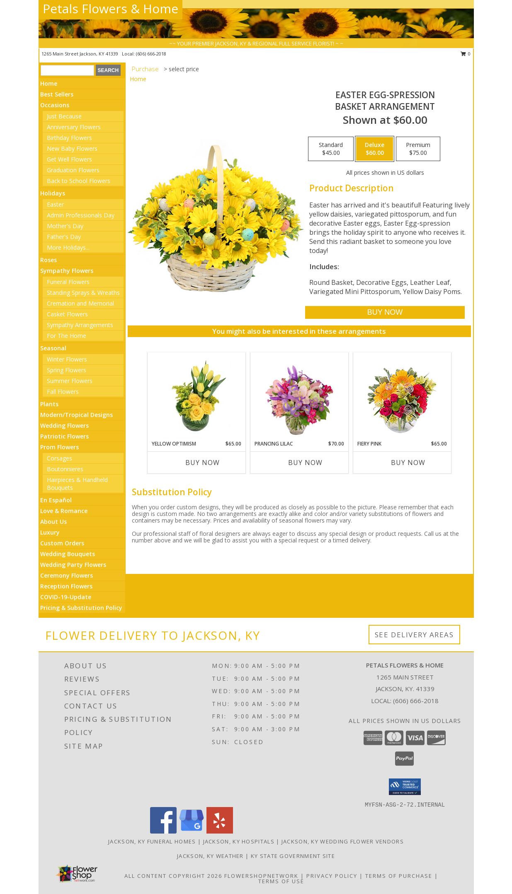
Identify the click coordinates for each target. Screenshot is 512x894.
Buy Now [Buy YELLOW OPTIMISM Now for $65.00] (202, 462)
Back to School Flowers (78, 181)
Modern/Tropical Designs (76, 415)
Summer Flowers (69, 381)
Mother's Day (65, 226)
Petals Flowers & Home (110, 8)
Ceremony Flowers (66, 575)
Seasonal (53, 348)
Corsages (59, 458)
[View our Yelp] (219, 831)
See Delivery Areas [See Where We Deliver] (414, 634)
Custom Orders (62, 543)
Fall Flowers (63, 391)
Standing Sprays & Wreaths (83, 292)
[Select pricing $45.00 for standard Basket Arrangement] (330, 149)
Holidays (52, 193)
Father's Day (64, 237)
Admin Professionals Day (80, 215)
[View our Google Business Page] (191, 831)
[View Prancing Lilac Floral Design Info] (299, 396)
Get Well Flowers (69, 159)
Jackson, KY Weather (210, 856)
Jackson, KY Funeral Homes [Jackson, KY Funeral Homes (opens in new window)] (152, 841)
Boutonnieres (65, 469)
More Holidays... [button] (68, 247)
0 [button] (466, 54)
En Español (56, 500)
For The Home (66, 336)
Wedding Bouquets (67, 554)
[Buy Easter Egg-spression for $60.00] (385, 312)
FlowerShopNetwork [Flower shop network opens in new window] (261, 876)
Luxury (50, 532)
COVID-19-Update (65, 597)
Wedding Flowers (64, 425)
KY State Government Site (293, 856)
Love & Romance (63, 511)
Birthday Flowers (69, 138)
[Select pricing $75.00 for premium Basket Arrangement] (418, 149)
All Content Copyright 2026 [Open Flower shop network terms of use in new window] (173, 876)
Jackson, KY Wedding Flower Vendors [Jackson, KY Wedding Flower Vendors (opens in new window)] (342, 841)
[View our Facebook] (163, 831)
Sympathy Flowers (66, 271)
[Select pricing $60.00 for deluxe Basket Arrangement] (374, 149)
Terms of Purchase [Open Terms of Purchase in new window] (398, 876)
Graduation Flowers (73, 170)
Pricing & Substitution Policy (81, 608)
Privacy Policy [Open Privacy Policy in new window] (331, 876)
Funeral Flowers (68, 282)
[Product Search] (67, 70)
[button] (405, 786)
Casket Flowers (67, 314)
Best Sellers (56, 94)
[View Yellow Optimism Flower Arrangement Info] (196, 396)
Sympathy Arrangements (80, 325)
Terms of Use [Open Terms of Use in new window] (281, 881)
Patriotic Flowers (64, 436)
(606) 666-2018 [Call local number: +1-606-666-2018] (151, 54)
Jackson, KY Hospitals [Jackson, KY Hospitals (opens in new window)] (238, 841)
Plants (49, 404)
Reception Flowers (66, 586)
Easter (55, 204)
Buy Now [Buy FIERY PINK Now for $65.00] (408, 462)
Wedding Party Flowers (73, 565)
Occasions (54, 105)
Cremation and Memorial (80, 303)
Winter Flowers (67, 359)
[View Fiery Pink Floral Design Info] (402, 396)
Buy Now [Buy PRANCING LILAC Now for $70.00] (305, 462)
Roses (48, 260)
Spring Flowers (66, 370)
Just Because (64, 116)
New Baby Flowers (72, 148)
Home (48, 83)
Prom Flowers (59, 447)
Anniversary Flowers (74, 127)
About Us (53, 521)
